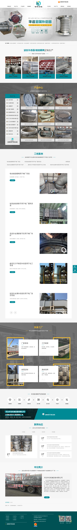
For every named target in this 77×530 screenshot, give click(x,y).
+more (12, 180)
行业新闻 (33, 431)
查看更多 (68, 161)
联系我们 (69, 6)
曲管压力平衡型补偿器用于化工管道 (37, 164)
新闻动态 (62, 6)
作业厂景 (56, 6)
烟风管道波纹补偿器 (40, 43)
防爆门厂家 (7, 505)
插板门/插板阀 (11, 109)
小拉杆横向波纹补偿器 (55, 43)
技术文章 (43, 431)
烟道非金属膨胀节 (13, 43)
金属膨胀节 (10, 106)
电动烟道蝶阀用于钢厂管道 (13, 161)
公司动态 (23, 431)
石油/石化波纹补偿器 (12, 127)
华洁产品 (16, 6)
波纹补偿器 (10, 99)
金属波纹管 (10, 130)
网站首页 (9, 6)
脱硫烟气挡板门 (47, 43)
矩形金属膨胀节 (27, 43)
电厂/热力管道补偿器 (12, 118)
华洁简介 (49, 6)
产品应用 (22, 6)
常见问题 (53, 431)
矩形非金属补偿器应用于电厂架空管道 (59, 164)
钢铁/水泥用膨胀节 (12, 124)
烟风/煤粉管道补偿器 (12, 115)
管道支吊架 (10, 134)
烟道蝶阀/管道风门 (12, 112)
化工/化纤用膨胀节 (12, 121)
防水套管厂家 (20, 505)
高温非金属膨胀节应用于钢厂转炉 (15, 164)
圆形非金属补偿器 (33, 43)
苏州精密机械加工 (13, 505)
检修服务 (29, 6)
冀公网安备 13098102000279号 (40, 521)
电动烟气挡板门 (62, 43)
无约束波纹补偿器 (20, 43)
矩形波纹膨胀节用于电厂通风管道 (33, 161)
